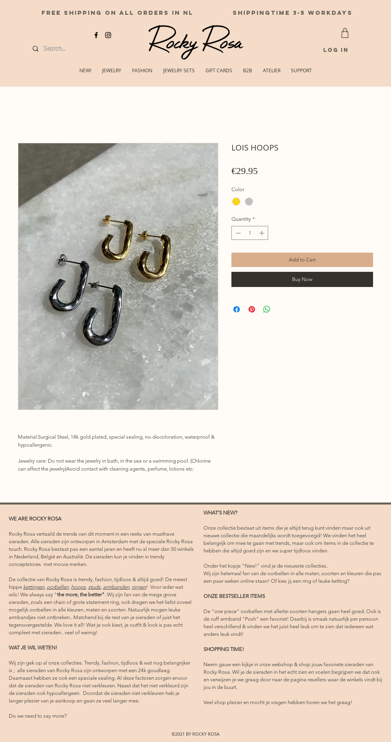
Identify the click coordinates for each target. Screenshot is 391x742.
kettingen (33, 587)
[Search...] (61, 48)
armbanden (116, 587)
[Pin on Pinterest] (252, 309)
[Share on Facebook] (236, 309)
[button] (301, 70)
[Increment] (262, 233)
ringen (139, 587)
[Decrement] (237, 233)
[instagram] (108, 35)
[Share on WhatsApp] (267, 309)
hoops (78, 587)
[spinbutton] (250, 233)
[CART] (345, 33)
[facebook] (96, 35)
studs (94, 587)
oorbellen (58, 587)
